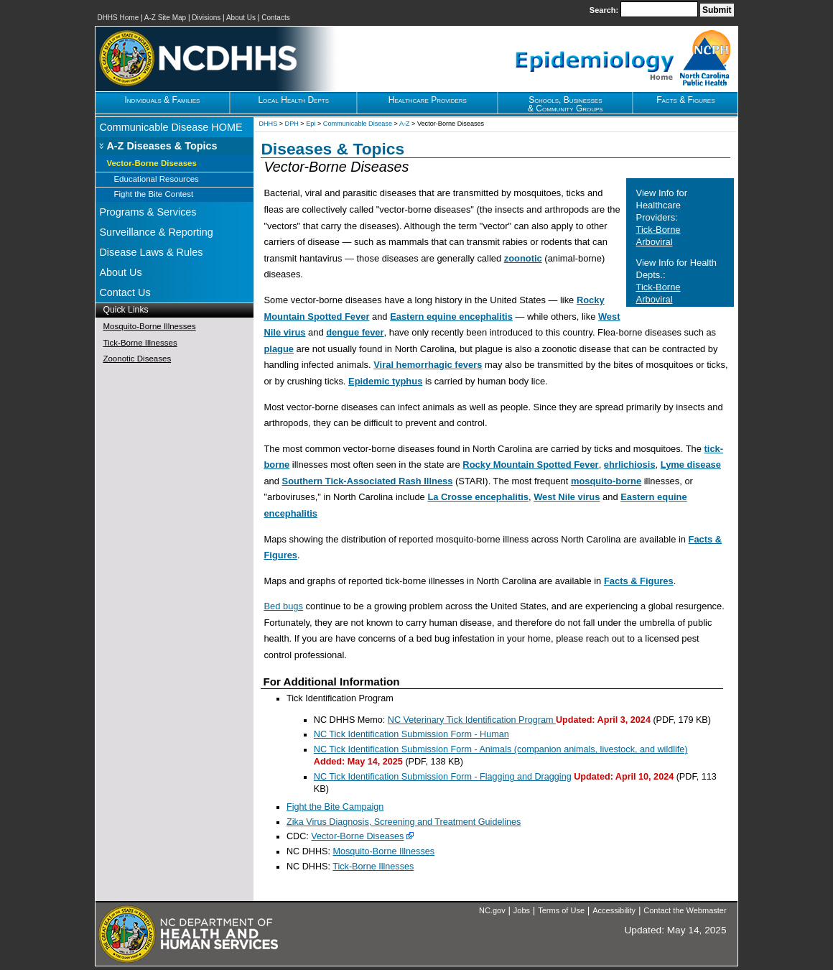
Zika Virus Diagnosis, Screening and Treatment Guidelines (404, 822)
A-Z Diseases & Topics (161, 146)
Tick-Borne (658, 229)
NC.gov (492, 910)
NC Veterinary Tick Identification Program (472, 720)
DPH (292, 123)
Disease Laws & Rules (151, 252)
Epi (310, 123)
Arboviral (654, 241)
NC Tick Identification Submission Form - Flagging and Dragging (443, 777)
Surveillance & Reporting (156, 232)
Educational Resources (155, 179)
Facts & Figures (639, 581)
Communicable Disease (357, 123)
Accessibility (614, 910)
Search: (605, 10)
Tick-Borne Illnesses (140, 342)
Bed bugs (283, 606)
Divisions (206, 18)
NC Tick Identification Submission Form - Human (411, 734)
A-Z (404, 123)
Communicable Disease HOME (170, 127)
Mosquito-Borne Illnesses (149, 326)
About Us (241, 18)
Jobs (521, 910)
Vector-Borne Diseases (151, 163)
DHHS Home (118, 18)
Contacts (275, 18)
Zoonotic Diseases (137, 358)
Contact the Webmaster (684, 910)
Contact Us (124, 292)
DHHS (268, 123)
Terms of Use (561, 910)
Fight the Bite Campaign (335, 807)
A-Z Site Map (165, 18)
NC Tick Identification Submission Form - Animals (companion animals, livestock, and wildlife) (501, 749)
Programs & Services (147, 212)
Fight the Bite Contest (153, 194)
